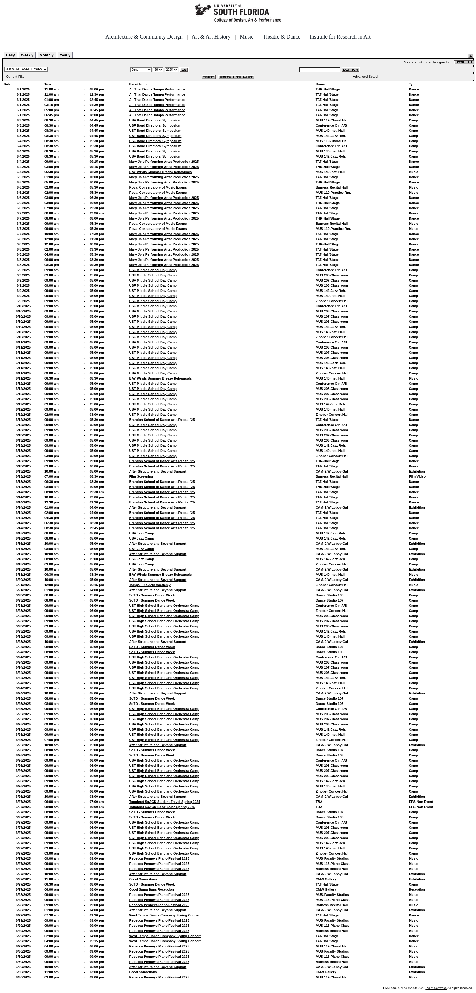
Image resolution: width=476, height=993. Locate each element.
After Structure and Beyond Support (157, 471)
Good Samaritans (143, 879)
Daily (10, 55)
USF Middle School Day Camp (152, 270)
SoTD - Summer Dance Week (152, 595)
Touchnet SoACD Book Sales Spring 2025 (162, 807)
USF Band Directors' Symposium (155, 120)
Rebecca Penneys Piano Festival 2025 (159, 858)
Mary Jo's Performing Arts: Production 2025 (164, 161)
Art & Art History (211, 37)
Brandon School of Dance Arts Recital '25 (162, 419)
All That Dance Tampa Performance (157, 89)
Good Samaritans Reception (151, 889)
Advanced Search (366, 76)
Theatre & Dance (281, 37)
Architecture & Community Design (143, 37)
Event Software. (436, 988)
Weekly (27, 55)
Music (246, 37)
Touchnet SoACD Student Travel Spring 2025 (164, 802)
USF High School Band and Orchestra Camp (164, 605)
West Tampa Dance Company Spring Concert (165, 915)
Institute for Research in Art (340, 37)
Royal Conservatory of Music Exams (158, 187)
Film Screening (141, 476)
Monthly (47, 55)
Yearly (65, 55)
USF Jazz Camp (141, 533)
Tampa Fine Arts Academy (150, 585)
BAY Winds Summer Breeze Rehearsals (160, 172)
